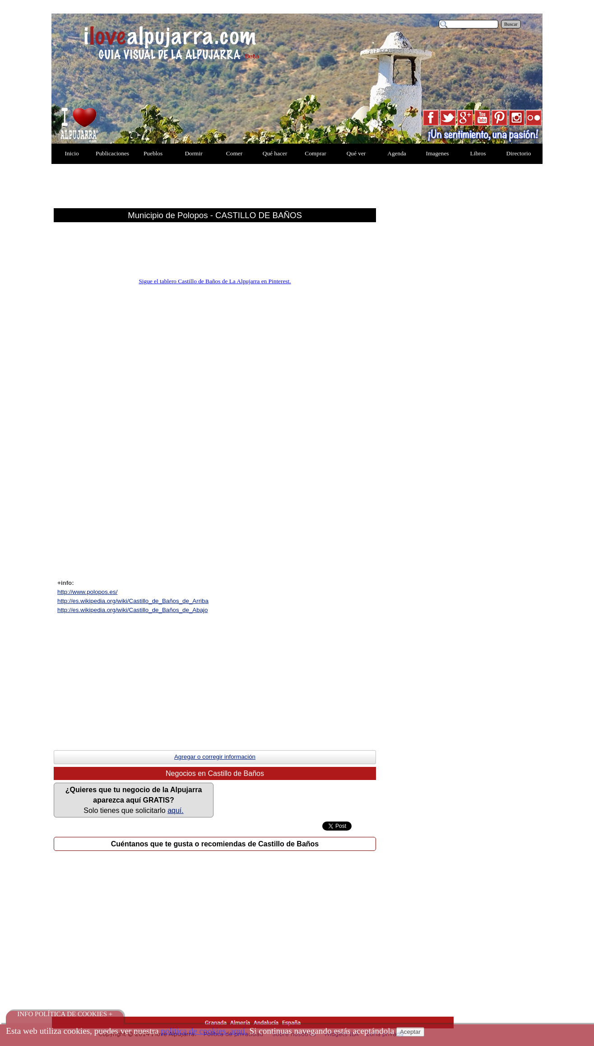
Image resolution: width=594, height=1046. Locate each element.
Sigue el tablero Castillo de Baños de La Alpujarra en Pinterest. (215, 281)
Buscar (511, 24)
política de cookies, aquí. (204, 1031)
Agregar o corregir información (214, 756)
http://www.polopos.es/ (87, 591)
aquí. (175, 810)
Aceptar (410, 1031)
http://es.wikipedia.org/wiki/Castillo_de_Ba (133, 601)
